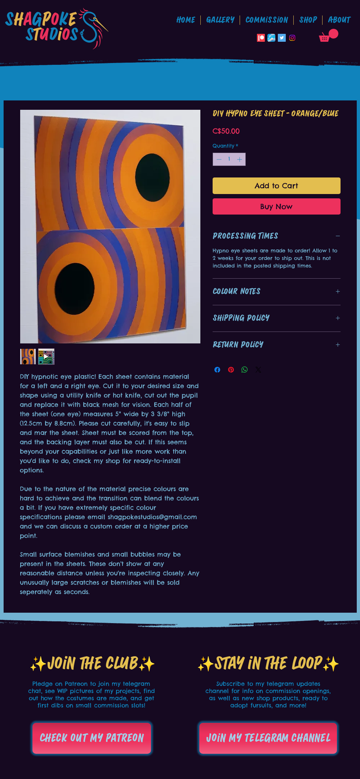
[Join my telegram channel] (268, 738)
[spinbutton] (229, 159)
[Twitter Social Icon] (282, 38)
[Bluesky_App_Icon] (271, 38)
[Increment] (240, 159)
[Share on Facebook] (217, 369)
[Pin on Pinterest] (231, 369)
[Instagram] (292, 38)
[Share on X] (258, 369)
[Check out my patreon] (91, 738)
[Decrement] (218, 159)
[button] (266, 20)
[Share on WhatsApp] (244, 369)
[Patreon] (261, 38)
